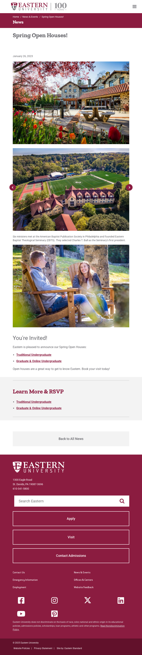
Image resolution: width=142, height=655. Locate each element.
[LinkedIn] (120, 600)
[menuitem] (134, 6)
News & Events (82, 572)
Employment (19, 587)
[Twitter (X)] (87, 600)
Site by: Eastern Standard (69, 648)
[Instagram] (54, 600)
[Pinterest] (54, 613)
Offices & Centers (83, 580)
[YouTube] (21, 613)
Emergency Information (25, 580)
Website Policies (21, 648)
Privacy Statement (43, 648)
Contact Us (19, 572)
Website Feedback (84, 587)
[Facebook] (21, 600)
